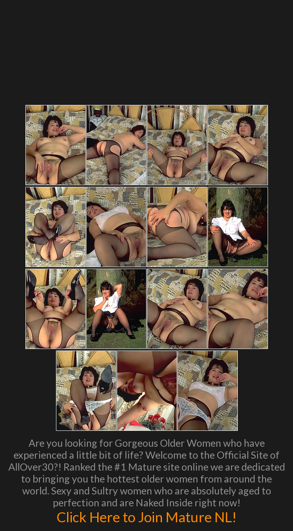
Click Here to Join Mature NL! (146, 516)
